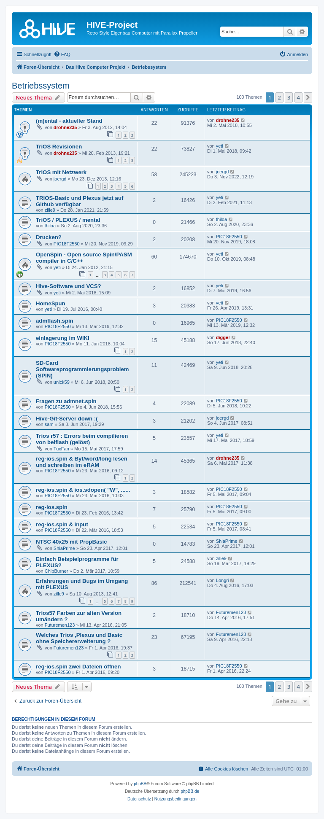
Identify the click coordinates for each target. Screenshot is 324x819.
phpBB (140, 783)
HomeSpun (50, 303)
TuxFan (61, 448)
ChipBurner (56, 571)
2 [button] (279, 97)
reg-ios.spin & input (62, 524)
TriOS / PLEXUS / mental (68, 220)
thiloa (50, 225)
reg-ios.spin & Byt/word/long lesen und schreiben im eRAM (81, 461)
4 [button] (298, 97)
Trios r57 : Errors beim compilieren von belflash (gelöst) (82, 439)
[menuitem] (62, 54)
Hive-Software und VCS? (68, 286)
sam (49, 424)
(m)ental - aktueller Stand (69, 121)
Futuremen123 (60, 625)
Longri (222, 580)
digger (223, 337)
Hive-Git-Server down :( (67, 418)
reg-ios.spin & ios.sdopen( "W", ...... (83, 490)
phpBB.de (190, 791)
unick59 (62, 382)
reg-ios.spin (52, 507)
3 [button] (288, 97)
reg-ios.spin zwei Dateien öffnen (78, 666)
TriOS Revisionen (59, 146)
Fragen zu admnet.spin (66, 401)
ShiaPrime (64, 548)
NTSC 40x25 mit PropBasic (71, 542)
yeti (219, 145)
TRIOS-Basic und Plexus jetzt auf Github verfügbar (79, 201)
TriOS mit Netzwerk (61, 172)
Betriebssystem (41, 85)
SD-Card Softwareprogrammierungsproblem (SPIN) (82, 369)
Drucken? (49, 237)
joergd (60, 178)
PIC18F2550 (67, 243)
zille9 (50, 210)
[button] (308, 97)
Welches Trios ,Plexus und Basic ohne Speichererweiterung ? (79, 638)
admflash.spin (54, 321)
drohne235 (65, 127)
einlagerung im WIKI (62, 338)
